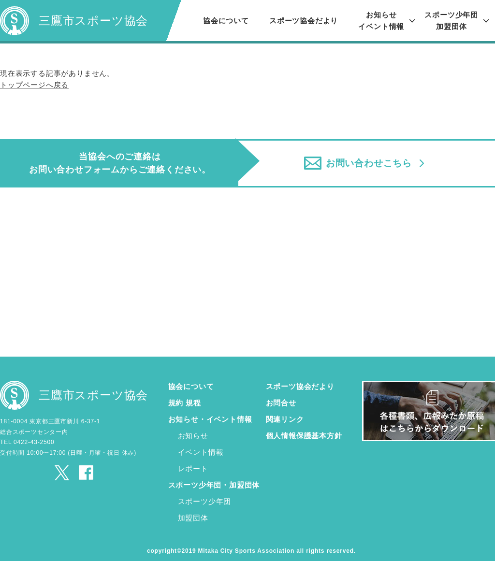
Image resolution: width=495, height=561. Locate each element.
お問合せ (281, 400)
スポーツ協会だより (303, 20)
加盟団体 (193, 515)
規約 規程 (184, 400)
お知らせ (193, 433)
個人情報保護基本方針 (304, 433)
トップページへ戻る (34, 85)
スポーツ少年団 (205, 499)
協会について (226, 20)
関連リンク (285, 417)
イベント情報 (201, 450)
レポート (193, 466)
